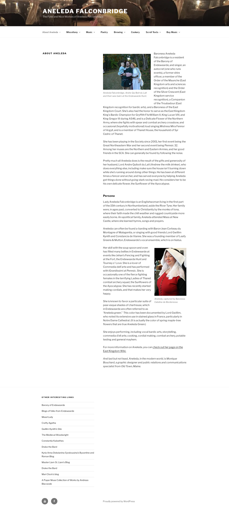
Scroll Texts (153, 32)
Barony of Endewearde (53, 405)
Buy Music (173, 32)
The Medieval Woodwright (55, 434)
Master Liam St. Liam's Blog (56, 462)
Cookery (135, 32)
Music (90, 32)
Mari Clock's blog (50, 474)
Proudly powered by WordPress (119, 501)
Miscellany (73, 32)
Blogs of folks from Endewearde (58, 411)
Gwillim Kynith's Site (52, 429)
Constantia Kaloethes (53, 440)
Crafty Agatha (49, 423)
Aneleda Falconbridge (85, 11)
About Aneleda (51, 32)
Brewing (120, 32)
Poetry (104, 32)
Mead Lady (47, 417)
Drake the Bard (49, 446)
